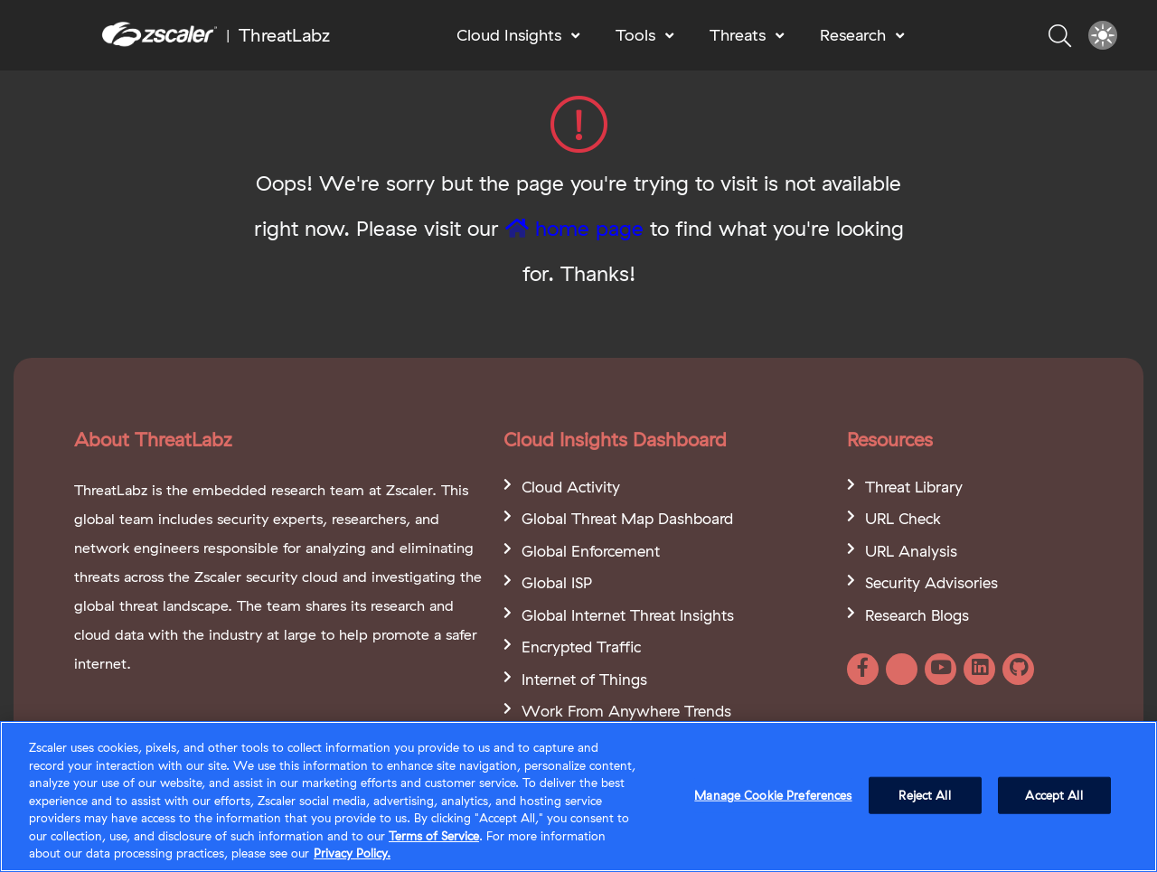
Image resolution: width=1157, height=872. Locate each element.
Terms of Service (434, 837)
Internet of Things (584, 679)
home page (574, 228)
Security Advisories (931, 582)
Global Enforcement (591, 550)
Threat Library (914, 486)
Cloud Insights (508, 34)
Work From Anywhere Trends (626, 710)
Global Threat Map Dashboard (627, 518)
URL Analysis (911, 550)
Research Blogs (917, 614)
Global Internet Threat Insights (628, 614)
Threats (738, 34)
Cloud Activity (571, 486)
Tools (635, 34)
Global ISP (557, 582)
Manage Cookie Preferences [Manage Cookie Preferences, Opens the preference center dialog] (772, 796)
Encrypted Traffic (581, 646)
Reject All (924, 796)
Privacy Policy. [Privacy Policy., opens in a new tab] (352, 855)
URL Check (903, 518)
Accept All (1053, 796)
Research (853, 34)
